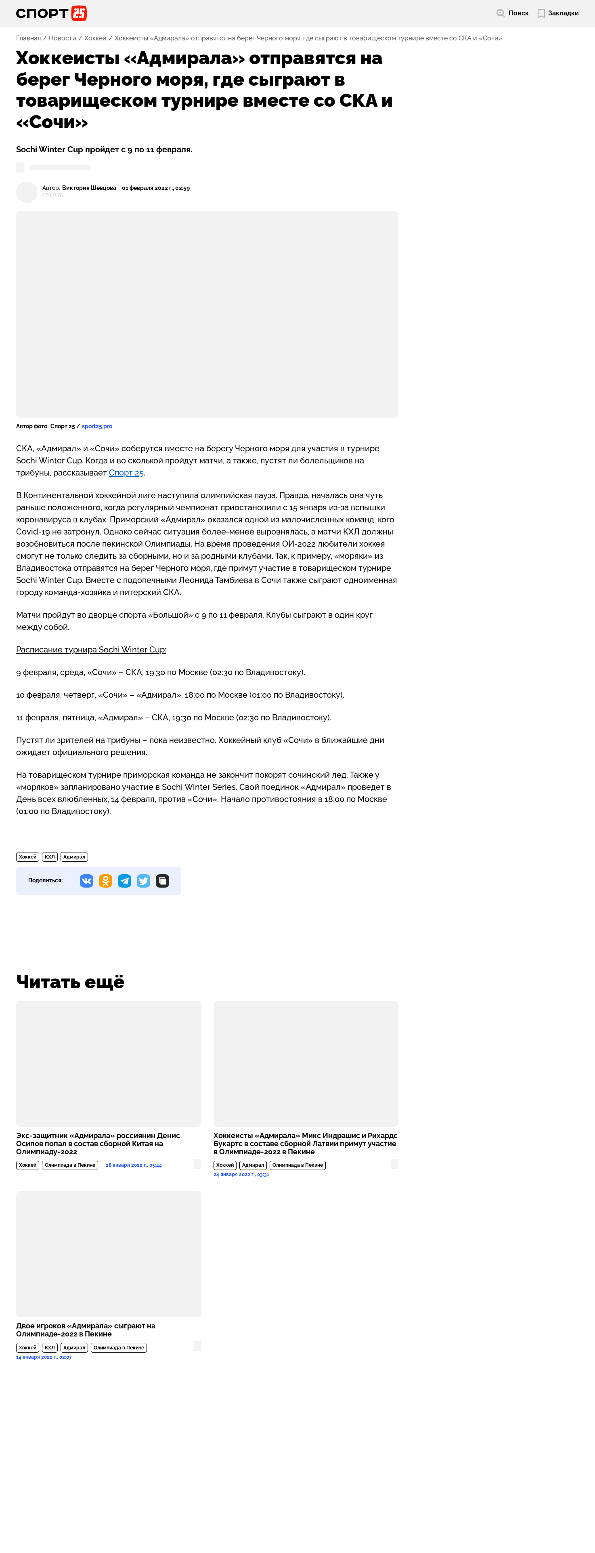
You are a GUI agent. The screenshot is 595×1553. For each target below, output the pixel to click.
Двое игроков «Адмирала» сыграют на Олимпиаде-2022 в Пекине (85, 1330)
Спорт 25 (126, 473)
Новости (62, 38)
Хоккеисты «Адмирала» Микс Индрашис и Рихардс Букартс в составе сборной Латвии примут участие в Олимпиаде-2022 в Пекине (306, 1144)
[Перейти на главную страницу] (51, 13)
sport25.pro (97, 426)
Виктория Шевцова (89, 188)
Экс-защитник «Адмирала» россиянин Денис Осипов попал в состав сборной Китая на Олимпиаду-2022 (98, 1144)
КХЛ (50, 857)
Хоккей (95, 38)
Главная (28, 38)
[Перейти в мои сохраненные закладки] (558, 13)
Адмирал (74, 857)
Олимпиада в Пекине (70, 1165)
